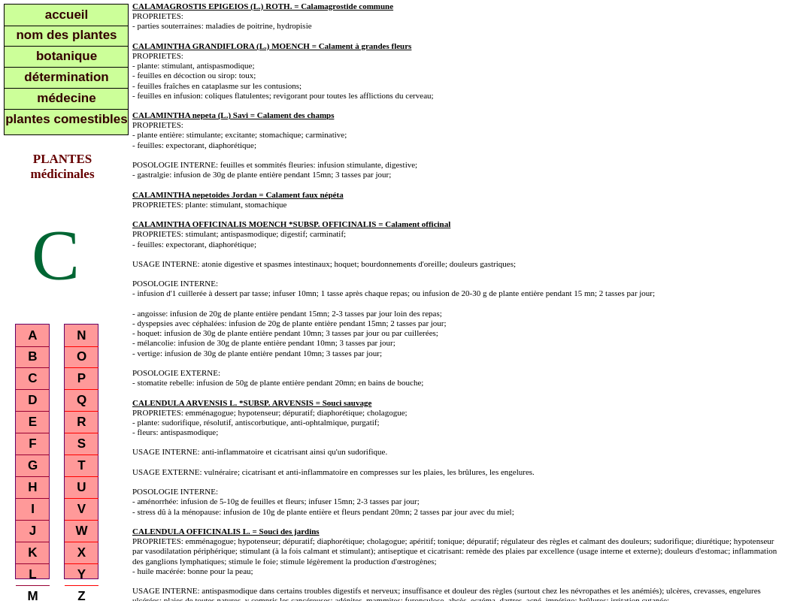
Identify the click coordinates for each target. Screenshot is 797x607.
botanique (66, 56)
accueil (67, 15)
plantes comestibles (66, 119)
